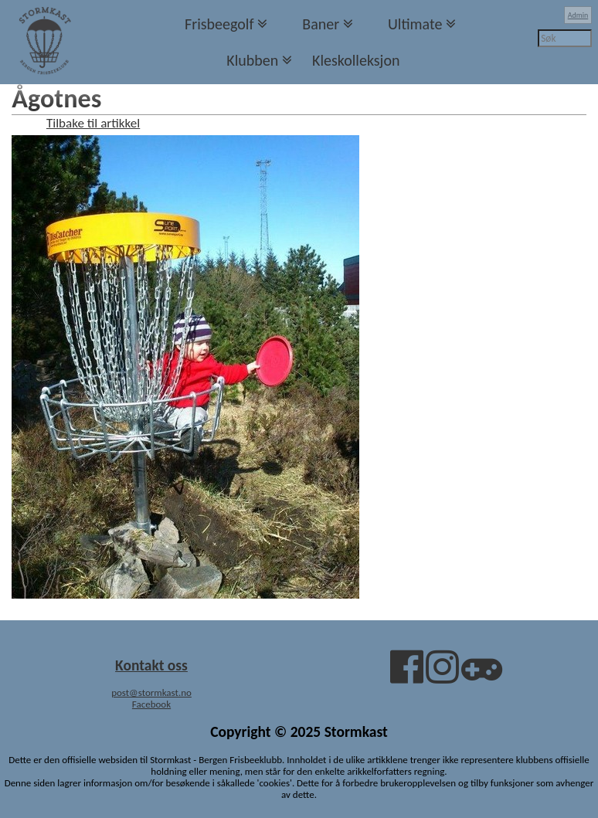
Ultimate (415, 24)
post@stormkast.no (151, 692)
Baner (320, 24)
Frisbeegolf (219, 24)
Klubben (252, 60)
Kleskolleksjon (355, 60)
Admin (578, 15)
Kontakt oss (151, 665)
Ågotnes (56, 98)
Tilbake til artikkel (93, 123)
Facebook (151, 704)
